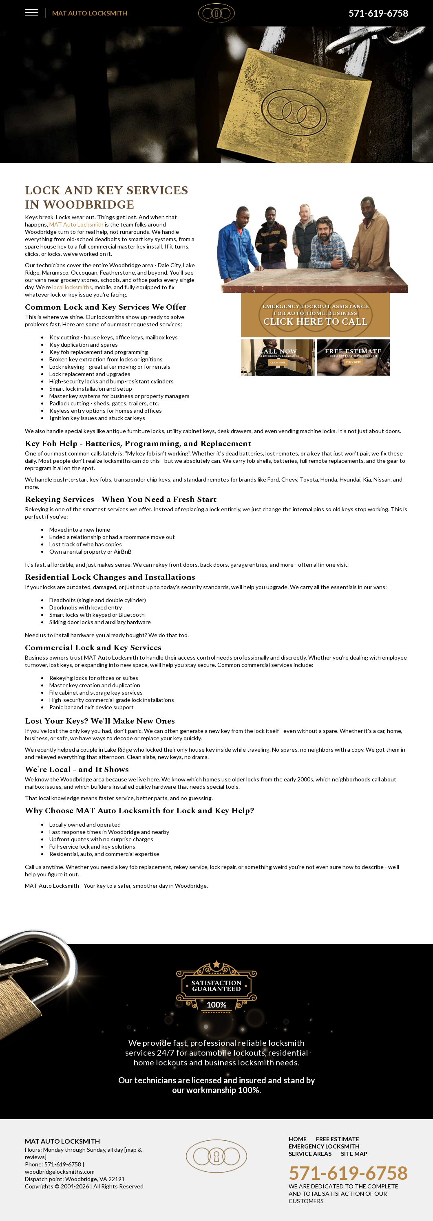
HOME (298, 1138)
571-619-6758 (348, 1173)
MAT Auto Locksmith (76, 224)
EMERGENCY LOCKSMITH (324, 1146)
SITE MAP (354, 1153)
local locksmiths (72, 287)
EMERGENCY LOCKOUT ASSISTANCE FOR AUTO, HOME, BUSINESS (315, 315)
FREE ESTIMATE (337, 1138)
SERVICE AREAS (310, 1153)
